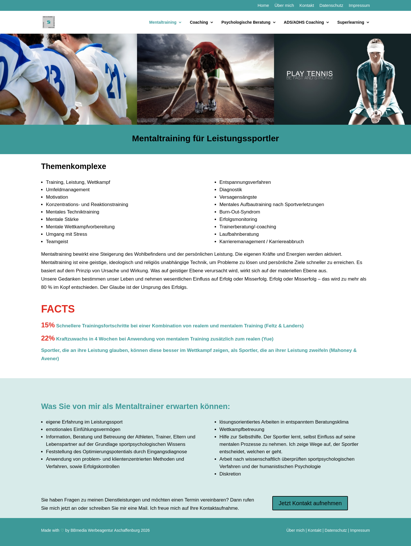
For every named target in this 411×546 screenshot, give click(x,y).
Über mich (284, 5)
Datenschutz (331, 5)
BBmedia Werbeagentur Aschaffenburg (105, 530)
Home (263, 5)
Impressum (359, 5)
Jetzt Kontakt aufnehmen (310, 503)
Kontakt (306, 5)
